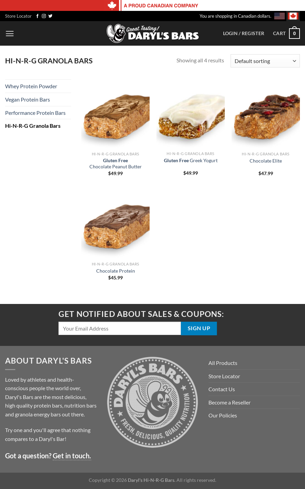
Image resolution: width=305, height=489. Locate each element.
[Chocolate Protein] (115, 223)
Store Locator (18, 16)
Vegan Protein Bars (27, 99)
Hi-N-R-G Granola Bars (33, 125)
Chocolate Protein (115, 271)
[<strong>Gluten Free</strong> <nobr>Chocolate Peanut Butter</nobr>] (115, 113)
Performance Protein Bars (35, 112)
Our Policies (222, 415)
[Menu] (9, 34)
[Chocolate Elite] (266, 113)
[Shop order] (265, 60)
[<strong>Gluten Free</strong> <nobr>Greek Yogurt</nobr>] (190, 113)
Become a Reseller (229, 402)
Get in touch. (72, 456)
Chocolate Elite (266, 161)
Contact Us (221, 389)
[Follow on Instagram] (44, 16)
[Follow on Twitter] (50, 16)
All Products (222, 363)
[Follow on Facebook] (37, 16)
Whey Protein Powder (31, 86)
